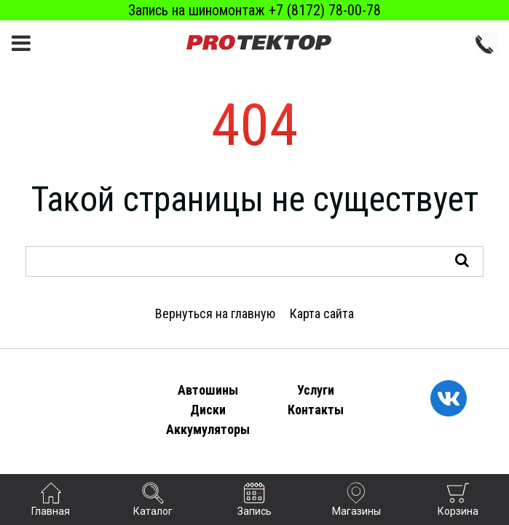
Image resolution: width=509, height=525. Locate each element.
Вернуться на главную (215, 313)
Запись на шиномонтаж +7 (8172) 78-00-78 (254, 10)
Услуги (315, 390)
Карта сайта (322, 313)
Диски (208, 409)
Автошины (208, 390)
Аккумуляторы (208, 429)
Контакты (316, 409)
